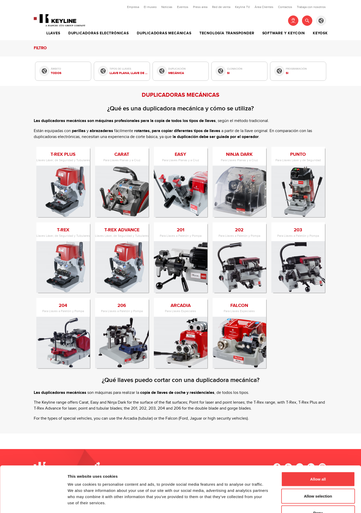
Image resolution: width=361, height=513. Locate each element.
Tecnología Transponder (226, 33)
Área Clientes (264, 7)
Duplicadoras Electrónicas (98, 33)
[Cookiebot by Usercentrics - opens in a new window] (33, 503)
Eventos (182, 7)
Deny (318, 479)
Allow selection (318, 462)
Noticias (166, 7)
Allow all (318, 445)
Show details (270, 503)
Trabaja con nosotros (311, 7)
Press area (200, 7)
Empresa (133, 7)
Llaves (53, 33)
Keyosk (320, 33)
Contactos (285, 7)
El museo (150, 7)
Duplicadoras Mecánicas (164, 33)
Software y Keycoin (283, 33)
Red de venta (221, 7)
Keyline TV (242, 7)
